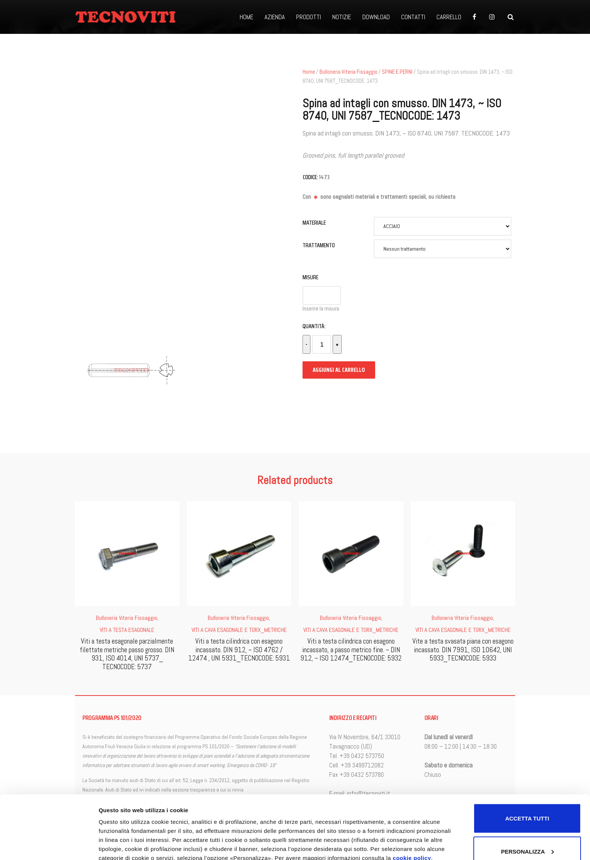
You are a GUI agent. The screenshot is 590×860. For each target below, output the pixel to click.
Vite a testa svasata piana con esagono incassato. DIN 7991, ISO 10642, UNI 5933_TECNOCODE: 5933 (463, 649)
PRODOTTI (308, 17)
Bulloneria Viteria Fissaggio (348, 71)
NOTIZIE (341, 17)
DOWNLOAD (376, 17)
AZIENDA (275, 17)
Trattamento (319, 245)
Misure (310, 277)
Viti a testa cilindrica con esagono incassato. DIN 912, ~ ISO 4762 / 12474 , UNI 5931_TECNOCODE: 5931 (239, 649)
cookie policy (412, 792)
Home (309, 71)
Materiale (314, 222)
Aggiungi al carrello (339, 369)
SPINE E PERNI (397, 71)
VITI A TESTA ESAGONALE (127, 630)
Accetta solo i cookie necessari (527, 827)
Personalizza (116, 813)
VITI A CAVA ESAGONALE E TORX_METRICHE (239, 630)
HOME (246, 17)
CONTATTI (413, 17)
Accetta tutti (527, 752)
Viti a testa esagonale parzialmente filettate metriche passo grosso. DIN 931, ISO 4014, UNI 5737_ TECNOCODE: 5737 (127, 653)
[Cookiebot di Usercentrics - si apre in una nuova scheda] (49, 845)
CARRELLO (448, 17)
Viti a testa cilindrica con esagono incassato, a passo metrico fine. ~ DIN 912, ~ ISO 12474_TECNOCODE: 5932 (350, 649)
